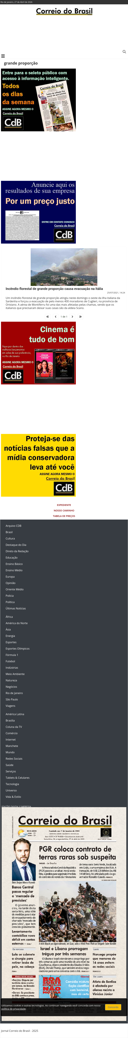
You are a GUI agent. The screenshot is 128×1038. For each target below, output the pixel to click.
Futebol (10, 661)
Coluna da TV (14, 727)
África (9, 617)
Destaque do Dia (16, 545)
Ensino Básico (14, 564)
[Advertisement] (64, 34)
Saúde (9, 765)
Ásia (8, 629)
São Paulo (12, 699)
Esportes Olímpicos (18, 648)
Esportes (11, 642)
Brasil (9, 532)
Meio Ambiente (15, 674)
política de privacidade (13, 1008)
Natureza (11, 680)
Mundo (10, 752)
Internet (11, 739)
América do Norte (17, 623)
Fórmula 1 (12, 655)
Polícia (10, 596)
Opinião (11, 583)
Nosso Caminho (64, 510)
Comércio (12, 733)
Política (10, 602)
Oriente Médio (15, 589)
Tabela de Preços (64, 516)
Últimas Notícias (16, 608)
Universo (11, 790)
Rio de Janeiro (14, 693)
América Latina (15, 714)
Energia (10, 636)
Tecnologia (12, 784)
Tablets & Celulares (18, 778)
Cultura (10, 538)
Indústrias (12, 667)
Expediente (64, 505)
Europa (10, 576)
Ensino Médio (14, 570)
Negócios (11, 687)
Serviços (11, 771)
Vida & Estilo (13, 797)
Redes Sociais (14, 758)
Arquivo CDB (13, 526)
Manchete (12, 746)
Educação (12, 557)
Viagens (10, 706)
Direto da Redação (17, 551)
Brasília (10, 720)
